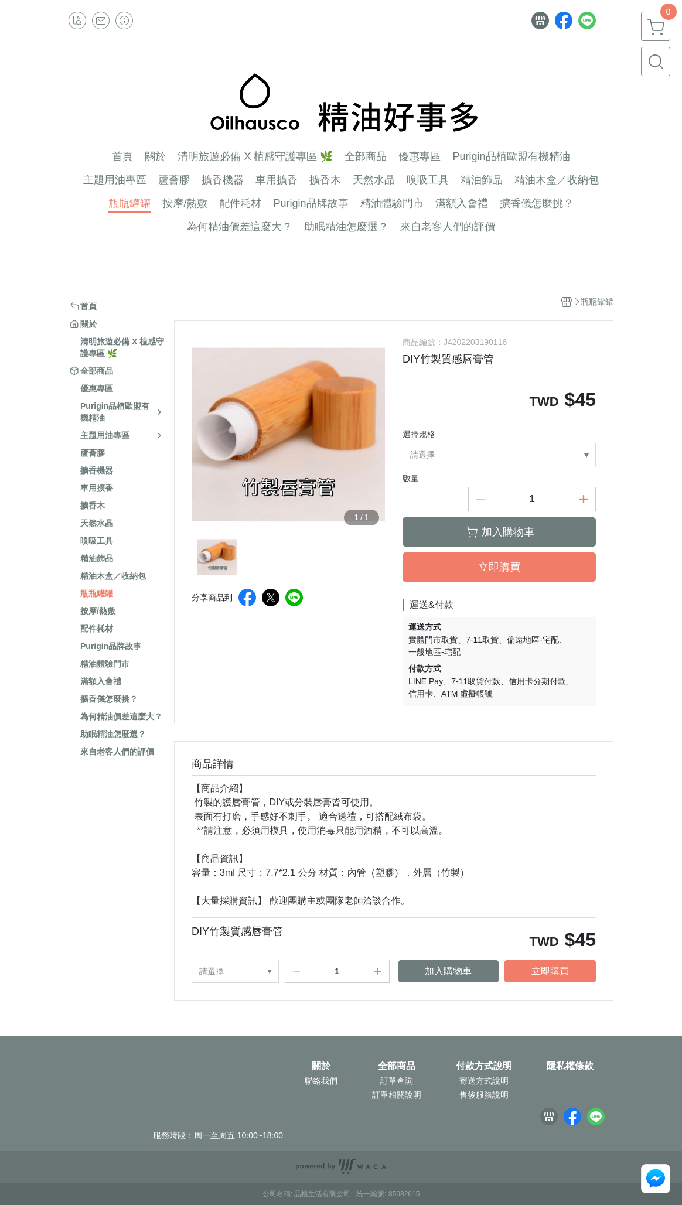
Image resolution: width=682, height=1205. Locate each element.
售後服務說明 (484, 1095)
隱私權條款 (570, 1066)
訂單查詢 (396, 1081)
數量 (411, 478)
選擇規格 (419, 434)
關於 (321, 1066)
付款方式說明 (484, 1066)
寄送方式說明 (484, 1081)
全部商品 (396, 1066)
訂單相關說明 (396, 1095)
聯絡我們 (321, 1081)
